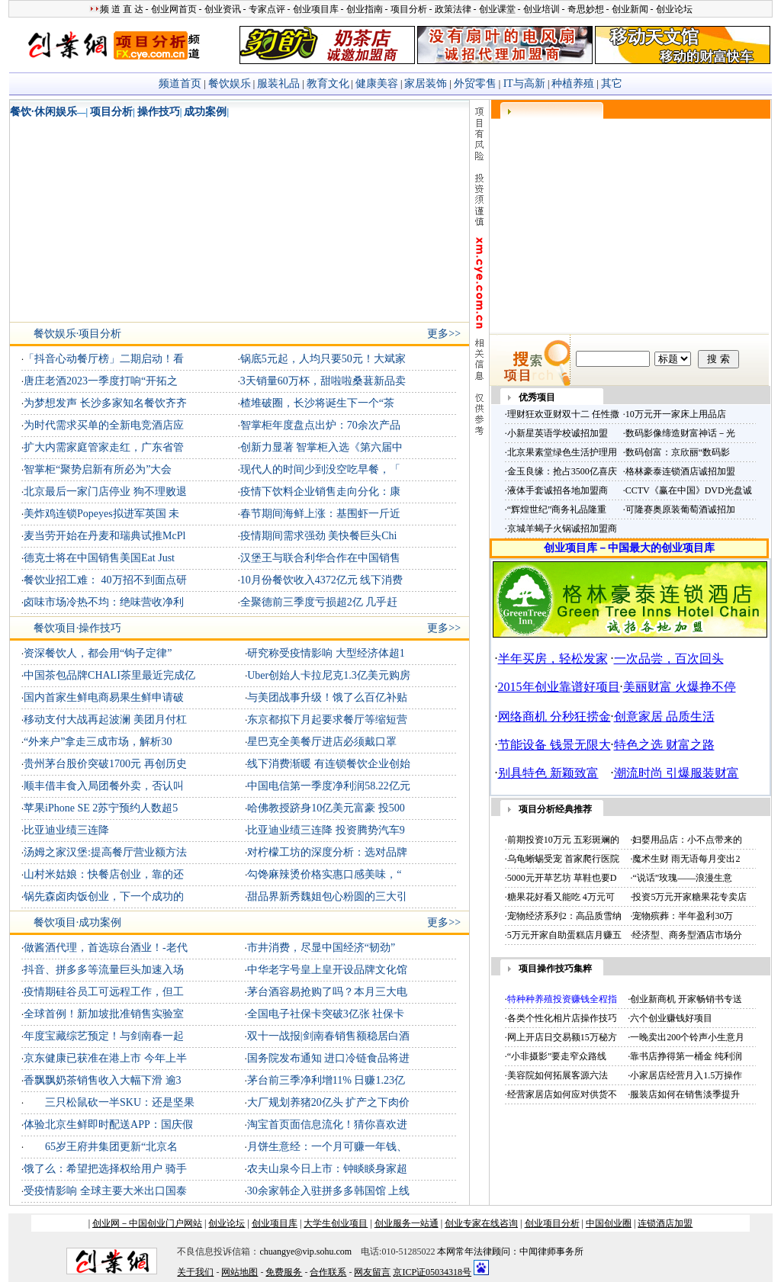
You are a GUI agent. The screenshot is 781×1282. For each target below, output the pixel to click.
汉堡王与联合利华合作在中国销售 (320, 558)
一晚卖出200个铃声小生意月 (687, 1037)
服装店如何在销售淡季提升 (685, 1094)
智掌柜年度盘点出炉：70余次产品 (320, 425)
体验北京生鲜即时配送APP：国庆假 (108, 1124)
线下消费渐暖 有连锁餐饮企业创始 (328, 764)
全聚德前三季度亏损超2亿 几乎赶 (319, 602)
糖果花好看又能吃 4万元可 (561, 897)
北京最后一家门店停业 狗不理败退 (105, 491)
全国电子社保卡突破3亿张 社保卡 (326, 1014)
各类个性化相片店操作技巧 (562, 1018)
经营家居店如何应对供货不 (562, 1094)
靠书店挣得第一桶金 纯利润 (686, 1056)
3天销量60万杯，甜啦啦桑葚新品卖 (323, 381)
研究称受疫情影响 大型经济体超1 (326, 653)
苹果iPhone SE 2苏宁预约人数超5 (101, 808)
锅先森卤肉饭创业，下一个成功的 (104, 896)
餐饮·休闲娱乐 (43, 111)
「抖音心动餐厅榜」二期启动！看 (104, 359)
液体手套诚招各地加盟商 (557, 490)
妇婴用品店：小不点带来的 (687, 839)
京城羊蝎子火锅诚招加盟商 (562, 528)
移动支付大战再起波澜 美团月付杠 (105, 719)
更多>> (444, 333)
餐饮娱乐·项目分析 (78, 333)
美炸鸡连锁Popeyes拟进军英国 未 (101, 513)
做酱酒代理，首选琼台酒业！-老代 (106, 947)
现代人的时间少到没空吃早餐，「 (320, 469)
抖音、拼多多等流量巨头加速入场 (104, 969)
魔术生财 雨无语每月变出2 (686, 858)
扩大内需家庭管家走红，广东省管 (104, 447)
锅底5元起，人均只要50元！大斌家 (323, 359)
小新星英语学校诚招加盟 (557, 433)
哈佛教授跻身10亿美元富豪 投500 (326, 808)
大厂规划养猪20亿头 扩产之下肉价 (328, 1102)
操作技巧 (158, 111)
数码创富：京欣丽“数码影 (677, 452)
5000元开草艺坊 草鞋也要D (562, 877)
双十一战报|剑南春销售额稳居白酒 (328, 1036)
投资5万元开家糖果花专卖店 (689, 897)
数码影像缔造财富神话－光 (680, 433)
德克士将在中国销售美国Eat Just (99, 558)
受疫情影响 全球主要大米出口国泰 (105, 1191)
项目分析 (111, 111)
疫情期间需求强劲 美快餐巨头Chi (318, 535)
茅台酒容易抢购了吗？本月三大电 (327, 992)
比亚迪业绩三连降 (66, 830)
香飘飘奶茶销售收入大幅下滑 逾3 (103, 1080)
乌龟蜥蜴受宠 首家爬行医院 (563, 858)
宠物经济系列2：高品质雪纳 (564, 916)
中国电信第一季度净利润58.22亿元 (328, 786)
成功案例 (205, 111)
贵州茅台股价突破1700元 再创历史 (105, 764)
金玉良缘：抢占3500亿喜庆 (562, 471)
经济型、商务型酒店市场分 (687, 935)
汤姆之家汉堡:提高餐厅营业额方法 (105, 852)
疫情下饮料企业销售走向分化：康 (320, 491)
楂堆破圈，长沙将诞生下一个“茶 (317, 403)
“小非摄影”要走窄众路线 (557, 1056)
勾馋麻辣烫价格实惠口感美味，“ (324, 874)
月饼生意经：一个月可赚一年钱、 (327, 1146)
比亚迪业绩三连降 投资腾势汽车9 (326, 830)
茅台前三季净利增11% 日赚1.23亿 (326, 1080)
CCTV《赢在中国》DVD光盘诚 (688, 490)
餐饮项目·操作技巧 (78, 628)
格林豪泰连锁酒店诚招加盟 (680, 471)
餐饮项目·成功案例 (78, 922)
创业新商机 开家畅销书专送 (686, 999)
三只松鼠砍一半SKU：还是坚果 (109, 1102)
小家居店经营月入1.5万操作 (686, 1075)
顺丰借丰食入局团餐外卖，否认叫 (104, 786)
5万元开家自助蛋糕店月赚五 (564, 935)
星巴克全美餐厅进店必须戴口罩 (322, 741)
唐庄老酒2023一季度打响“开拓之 (101, 381)
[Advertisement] (113, 222)
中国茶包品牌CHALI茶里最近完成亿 (109, 675)
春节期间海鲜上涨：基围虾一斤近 (320, 513)
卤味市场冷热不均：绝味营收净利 (104, 602)
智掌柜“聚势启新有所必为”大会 (98, 469)
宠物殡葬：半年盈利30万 (682, 916)
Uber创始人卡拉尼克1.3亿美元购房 (328, 675)
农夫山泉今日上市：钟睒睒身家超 (327, 1168)
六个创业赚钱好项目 (671, 1018)
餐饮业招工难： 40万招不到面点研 (105, 580)
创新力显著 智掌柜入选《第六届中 (321, 447)
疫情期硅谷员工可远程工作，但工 (104, 992)
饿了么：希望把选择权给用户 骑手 (105, 1168)
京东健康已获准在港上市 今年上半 (105, 1058)
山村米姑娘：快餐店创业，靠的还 (104, 874)
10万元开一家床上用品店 (675, 414)
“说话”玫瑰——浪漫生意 (682, 877)
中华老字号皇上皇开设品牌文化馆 (327, 969)
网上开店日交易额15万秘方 (562, 1037)
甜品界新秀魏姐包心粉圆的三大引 (327, 896)
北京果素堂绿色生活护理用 (562, 452)
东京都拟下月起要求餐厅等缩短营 (327, 719)
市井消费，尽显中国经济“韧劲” (321, 947)
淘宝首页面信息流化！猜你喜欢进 (327, 1124)
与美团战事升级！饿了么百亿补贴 (327, 697)
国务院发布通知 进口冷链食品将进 (328, 1058)
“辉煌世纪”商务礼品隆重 (557, 509)
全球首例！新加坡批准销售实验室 (104, 1014)
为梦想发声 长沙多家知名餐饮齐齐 (105, 403)
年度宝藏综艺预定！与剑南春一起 (104, 1036)
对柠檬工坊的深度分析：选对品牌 (327, 852)
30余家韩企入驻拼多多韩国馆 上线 (328, 1191)
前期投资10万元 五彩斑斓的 (563, 839)
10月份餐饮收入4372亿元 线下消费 (321, 580)
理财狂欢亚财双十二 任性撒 (563, 414)
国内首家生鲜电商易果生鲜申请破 (104, 697)
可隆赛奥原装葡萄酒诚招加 (680, 509)
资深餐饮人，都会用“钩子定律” (98, 653)
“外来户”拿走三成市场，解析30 (98, 741)
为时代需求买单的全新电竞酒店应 (104, 425)
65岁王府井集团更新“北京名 (101, 1146)
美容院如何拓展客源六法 (557, 1075)
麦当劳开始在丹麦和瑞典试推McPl (104, 535)
